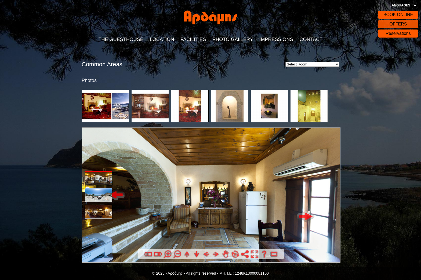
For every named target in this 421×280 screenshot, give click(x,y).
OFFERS (398, 24)
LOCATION (162, 39)
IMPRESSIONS (276, 39)
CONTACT (310, 39)
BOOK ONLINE (398, 14)
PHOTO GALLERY (232, 39)
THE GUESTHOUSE (121, 39)
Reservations (398, 33)
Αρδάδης (210, 17)
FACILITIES (193, 39)
